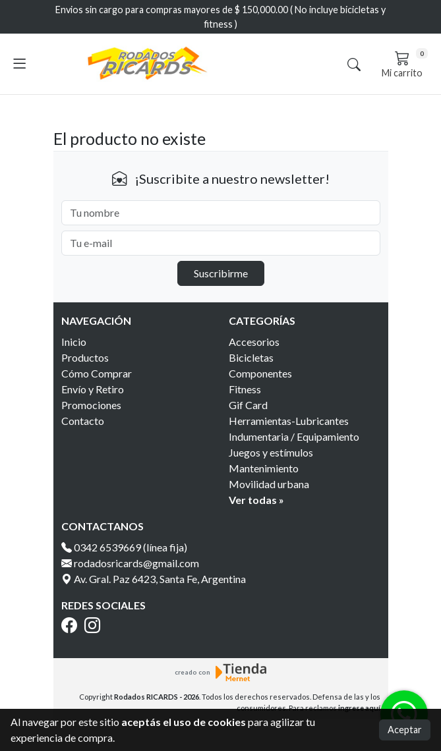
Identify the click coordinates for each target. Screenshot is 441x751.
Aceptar (405, 729)
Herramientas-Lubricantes (289, 420)
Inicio (73, 341)
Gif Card (248, 405)
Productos (85, 357)
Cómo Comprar (96, 373)
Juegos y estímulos (271, 452)
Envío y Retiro (92, 389)
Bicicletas (251, 357)
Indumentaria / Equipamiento (294, 436)
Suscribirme (221, 273)
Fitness (245, 389)
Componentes (260, 373)
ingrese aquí (359, 708)
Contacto (82, 420)
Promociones (91, 405)
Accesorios (254, 341)
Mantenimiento (264, 468)
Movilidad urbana (269, 484)
